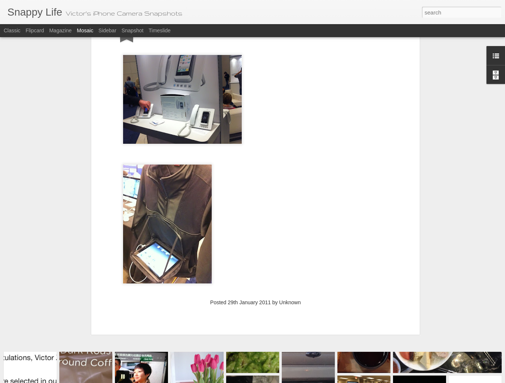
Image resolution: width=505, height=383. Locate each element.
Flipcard (35, 30)
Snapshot (132, 30)
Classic (12, 30)
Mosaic (85, 30)
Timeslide (160, 30)
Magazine (60, 30)
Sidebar (107, 30)
